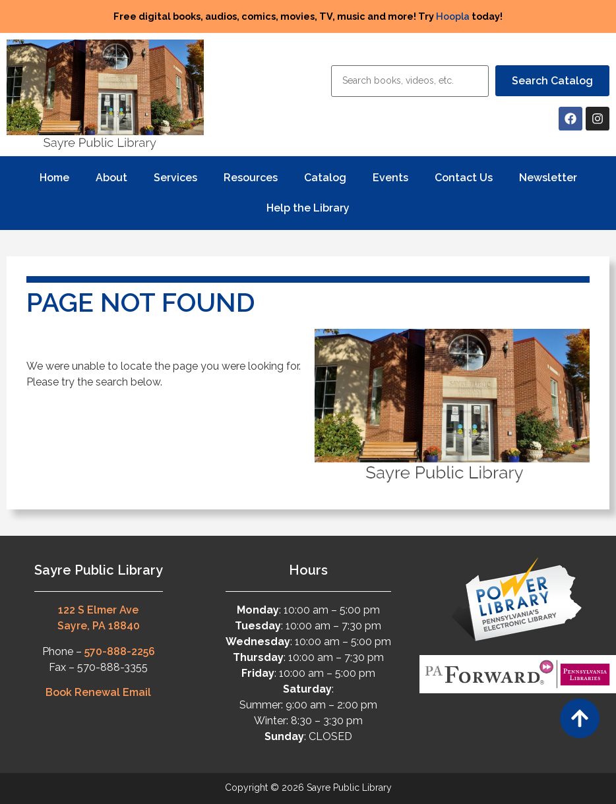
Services (175, 177)
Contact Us (464, 177)
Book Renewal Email (98, 692)
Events (390, 177)
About (111, 177)
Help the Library (308, 208)
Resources (251, 177)
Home (54, 177)
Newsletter (548, 177)
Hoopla (453, 16)
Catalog (325, 177)
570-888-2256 (119, 651)
